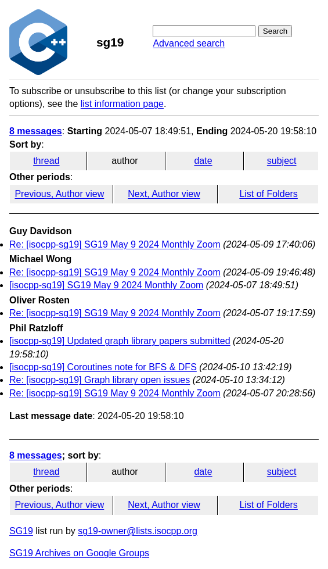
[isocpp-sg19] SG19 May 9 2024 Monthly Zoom (106, 285)
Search (275, 31)
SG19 (21, 531)
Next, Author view (164, 194)
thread (46, 161)
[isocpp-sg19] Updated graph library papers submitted (119, 341)
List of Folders (268, 194)
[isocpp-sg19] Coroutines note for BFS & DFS (103, 367)
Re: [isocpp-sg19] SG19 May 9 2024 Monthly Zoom (115, 244)
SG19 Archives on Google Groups (79, 553)
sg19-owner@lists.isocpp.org (137, 531)
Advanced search (189, 43)
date (203, 161)
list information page (122, 104)
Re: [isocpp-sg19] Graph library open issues (99, 380)
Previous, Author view (59, 194)
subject (282, 161)
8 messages (35, 131)
